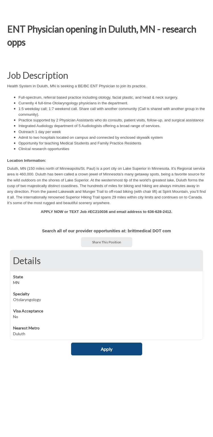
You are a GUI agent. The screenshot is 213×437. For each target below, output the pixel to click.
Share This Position (106, 242)
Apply (106, 349)
